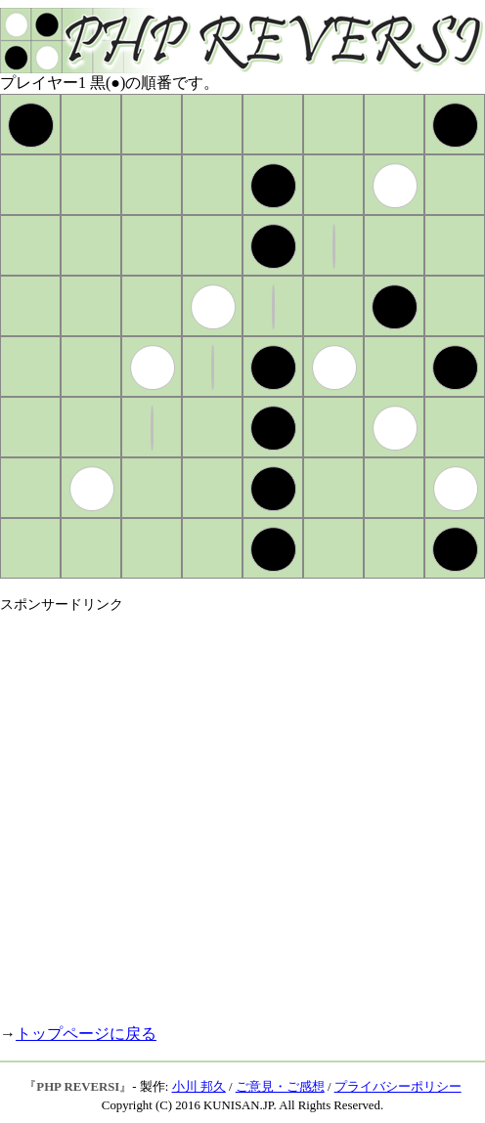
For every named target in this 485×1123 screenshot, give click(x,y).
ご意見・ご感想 (280, 1087)
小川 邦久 (199, 1087)
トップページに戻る (86, 1033)
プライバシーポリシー (398, 1087)
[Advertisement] (196, 810)
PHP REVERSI (77, 1087)
